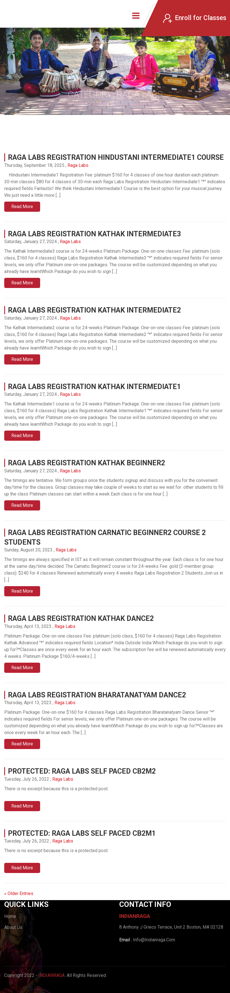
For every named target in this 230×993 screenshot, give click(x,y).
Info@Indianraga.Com (154, 939)
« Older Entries (18, 893)
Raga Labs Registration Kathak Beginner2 (86, 463)
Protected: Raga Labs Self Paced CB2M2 (82, 771)
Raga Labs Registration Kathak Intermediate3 (94, 234)
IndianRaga (51, 975)
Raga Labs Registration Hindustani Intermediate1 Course (116, 157)
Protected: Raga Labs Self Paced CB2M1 (82, 833)
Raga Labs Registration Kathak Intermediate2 (94, 310)
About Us (13, 927)
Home (10, 916)
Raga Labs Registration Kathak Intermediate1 (94, 387)
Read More (22, 206)
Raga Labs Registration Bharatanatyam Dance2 (97, 695)
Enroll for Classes (194, 18)
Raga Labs (78, 165)
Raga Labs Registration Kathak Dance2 (81, 618)
